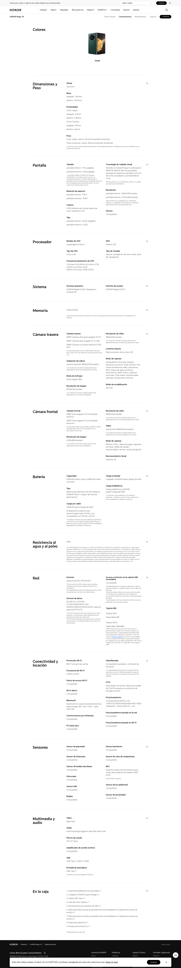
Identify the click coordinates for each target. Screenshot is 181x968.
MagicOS (90, 10)
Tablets (53, 10)
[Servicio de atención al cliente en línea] (175, 955)
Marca (93, 956)
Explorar (136, 10)
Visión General (109, 17)
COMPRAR (165, 17)
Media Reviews (140, 17)
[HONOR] (15, 944)
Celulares (43, 10)
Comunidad (115, 10)
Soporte (126, 10)
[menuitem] (147, 83)
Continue (161, 3)
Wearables (64, 10)
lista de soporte (117, 637)
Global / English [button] (127, 3)
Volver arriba (165, 944)
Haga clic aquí (112, 962)
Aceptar (153, 962)
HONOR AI (102, 10)
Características (125, 17)
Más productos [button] (78, 10)
